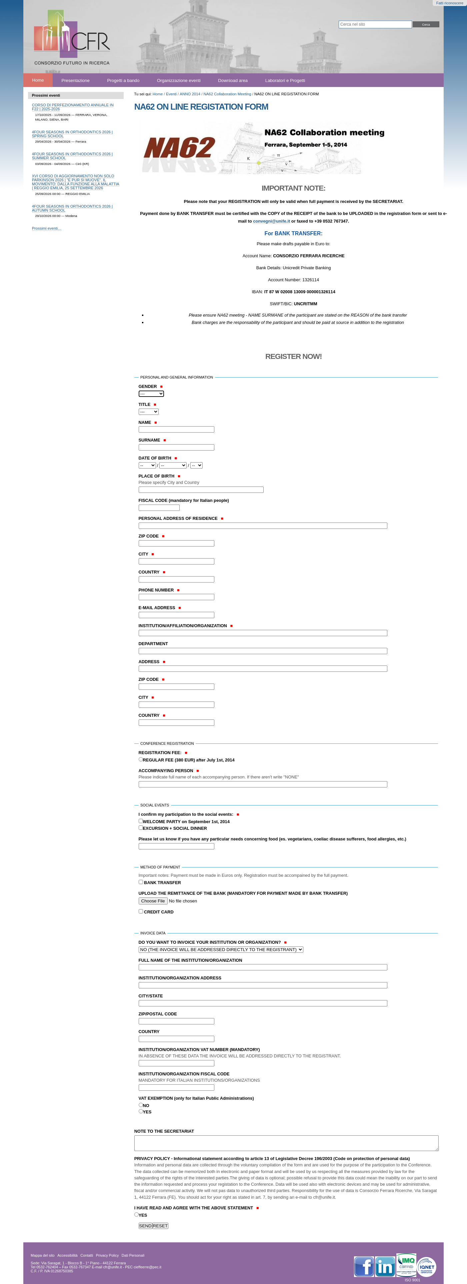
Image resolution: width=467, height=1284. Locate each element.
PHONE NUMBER (159, 590)
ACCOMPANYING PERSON (286, 774)
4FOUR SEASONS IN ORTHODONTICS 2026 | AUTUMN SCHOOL (72, 208)
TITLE (147, 404)
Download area (233, 80)
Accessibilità (67, 1255)
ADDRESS (152, 661)
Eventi (171, 94)
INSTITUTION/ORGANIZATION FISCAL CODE (286, 1077)
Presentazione (75, 80)
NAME (148, 422)
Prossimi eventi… (47, 228)
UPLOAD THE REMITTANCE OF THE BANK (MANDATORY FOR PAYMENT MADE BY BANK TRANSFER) (243, 893)
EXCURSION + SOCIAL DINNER (175, 828)
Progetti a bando (123, 80)
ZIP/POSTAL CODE (158, 1013)
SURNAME (152, 440)
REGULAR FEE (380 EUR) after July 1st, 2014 (189, 759)
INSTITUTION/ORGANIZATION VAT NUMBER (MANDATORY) (286, 1053)
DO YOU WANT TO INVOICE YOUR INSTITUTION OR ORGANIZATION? (213, 942)
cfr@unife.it (112, 1267)
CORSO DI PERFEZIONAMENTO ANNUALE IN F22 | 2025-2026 (73, 107)
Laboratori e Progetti (285, 80)
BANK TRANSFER (162, 882)
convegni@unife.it (271, 221)
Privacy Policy (107, 1255)
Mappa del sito (43, 1255)
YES (147, 1111)
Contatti (86, 1255)
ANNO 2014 (190, 94)
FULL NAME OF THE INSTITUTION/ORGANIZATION (190, 960)
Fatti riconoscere (449, 3)
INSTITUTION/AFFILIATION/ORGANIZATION (186, 625)
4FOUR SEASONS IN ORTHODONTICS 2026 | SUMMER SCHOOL (72, 156)
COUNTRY (152, 572)
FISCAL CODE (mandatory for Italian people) (184, 500)
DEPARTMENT (153, 643)
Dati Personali (133, 1255)
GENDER (151, 386)
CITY (146, 554)
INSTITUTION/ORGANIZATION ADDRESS (180, 977)
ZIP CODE (152, 536)
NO (146, 1105)
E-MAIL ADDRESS (160, 607)
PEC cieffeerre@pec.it (143, 1267)
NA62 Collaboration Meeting (227, 94)
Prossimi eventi (46, 95)
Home (38, 80)
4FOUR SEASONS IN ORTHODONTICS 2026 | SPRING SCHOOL (72, 134)
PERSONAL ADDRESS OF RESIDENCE (181, 518)
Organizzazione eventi (178, 80)
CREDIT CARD (158, 911)
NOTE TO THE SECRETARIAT (164, 1131)
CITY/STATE (151, 995)
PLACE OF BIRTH (286, 480)
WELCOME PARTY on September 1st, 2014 (186, 821)
